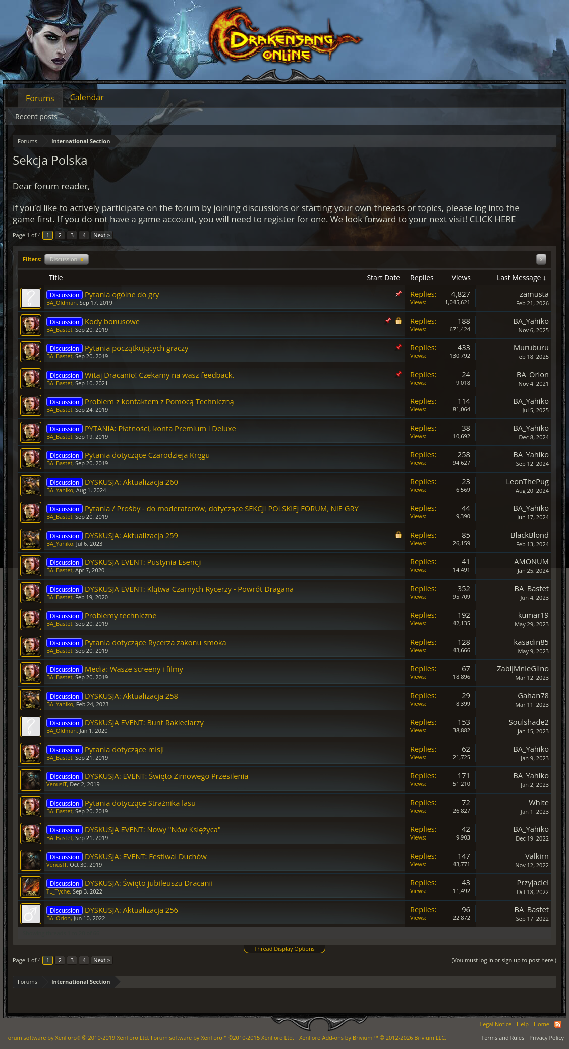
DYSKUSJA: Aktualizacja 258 (131, 696)
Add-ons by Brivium (372, 1037)
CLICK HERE (493, 219)
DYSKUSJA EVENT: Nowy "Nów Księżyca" (153, 829)
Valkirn (537, 856)
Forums (40, 98)
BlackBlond (529, 535)
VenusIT (56, 784)
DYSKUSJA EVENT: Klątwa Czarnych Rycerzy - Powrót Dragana (189, 589)
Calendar (87, 97)
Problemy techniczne (121, 615)
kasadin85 (531, 642)
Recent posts (36, 116)
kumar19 (533, 615)
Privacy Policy (546, 1037)
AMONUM (531, 561)
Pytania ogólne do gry (122, 294)
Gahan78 (533, 695)
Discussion (67, 259)
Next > (101, 235)
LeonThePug (527, 481)
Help (523, 1024)
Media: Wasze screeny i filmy (134, 669)
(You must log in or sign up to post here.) (503, 960)
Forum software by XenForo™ (222, 1037)
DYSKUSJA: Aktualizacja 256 (131, 910)
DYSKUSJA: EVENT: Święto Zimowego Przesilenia (166, 776)
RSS (557, 1024)
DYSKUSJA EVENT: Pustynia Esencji (143, 562)
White (539, 802)
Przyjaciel (533, 882)
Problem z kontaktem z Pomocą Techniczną (159, 401)
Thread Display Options (284, 948)
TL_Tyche (58, 891)
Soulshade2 (529, 722)
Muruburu (531, 347)
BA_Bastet (59, 329)
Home (541, 1024)
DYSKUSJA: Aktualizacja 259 (131, 535)
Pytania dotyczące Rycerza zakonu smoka (155, 642)
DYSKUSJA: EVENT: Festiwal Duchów (146, 856)
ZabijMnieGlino (523, 668)
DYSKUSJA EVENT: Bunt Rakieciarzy (144, 722)
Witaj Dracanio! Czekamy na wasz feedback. (159, 375)
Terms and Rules (502, 1037)
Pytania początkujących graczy (136, 348)
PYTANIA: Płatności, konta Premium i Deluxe (160, 428)
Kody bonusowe (112, 321)
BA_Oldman (61, 302)
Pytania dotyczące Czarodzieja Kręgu (147, 455)
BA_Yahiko (531, 321)
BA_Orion (533, 374)
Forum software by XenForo (77, 1037)
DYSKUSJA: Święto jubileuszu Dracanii (149, 883)
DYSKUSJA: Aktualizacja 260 (131, 482)
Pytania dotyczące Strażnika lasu (140, 803)
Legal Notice (495, 1024)
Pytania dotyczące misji (124, 749)
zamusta (534, 294)
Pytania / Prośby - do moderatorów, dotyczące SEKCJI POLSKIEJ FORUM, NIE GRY (222, 508)
